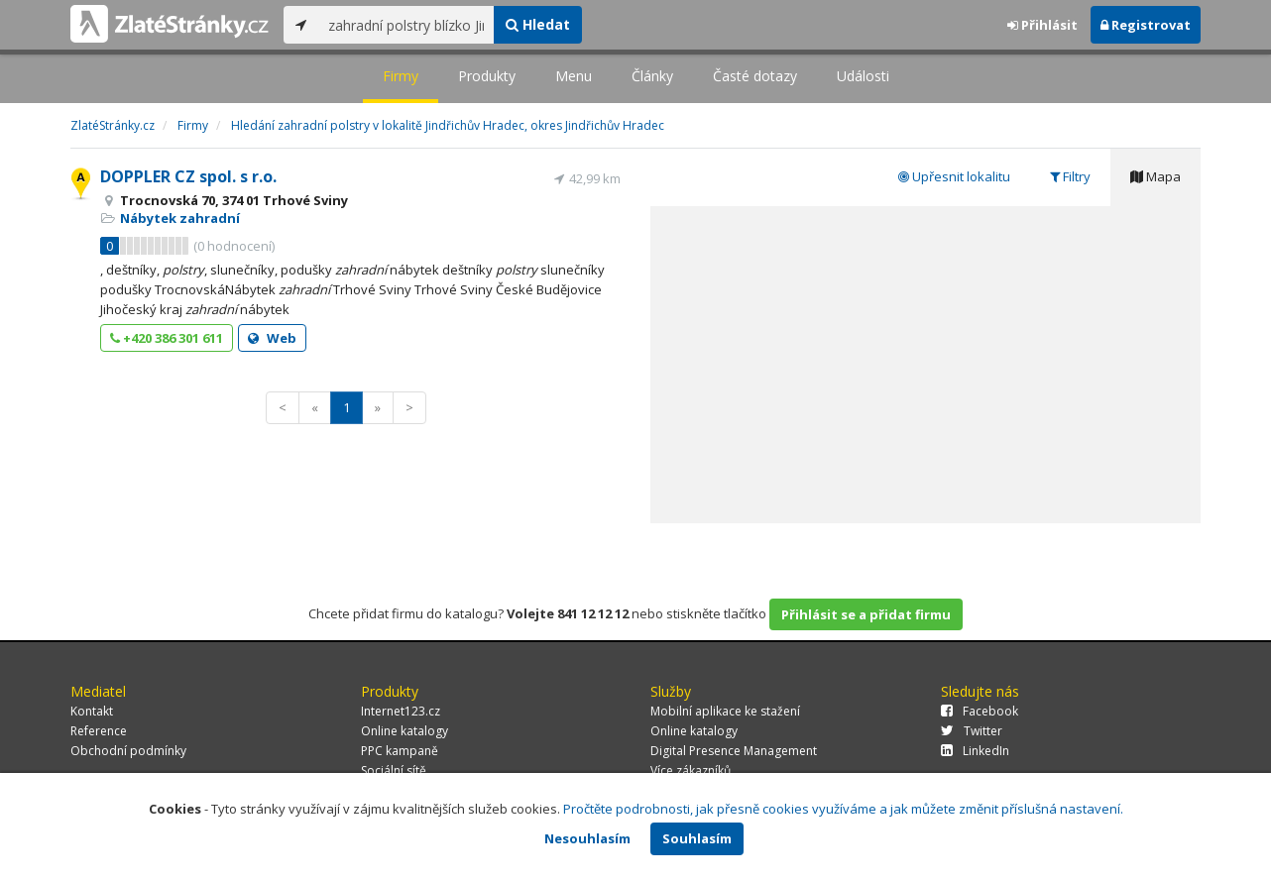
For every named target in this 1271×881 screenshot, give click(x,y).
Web (272, 338)
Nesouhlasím (587, 838)
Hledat (538, 24)
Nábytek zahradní (180, 218)
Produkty (487, 75)
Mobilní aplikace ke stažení (725, 711)
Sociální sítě (393, 770)
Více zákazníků (690, 770)
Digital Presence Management (733, 750)
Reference (98, 730)
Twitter (971, 730)
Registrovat (1145, 25)
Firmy (400, 75)
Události (863, 75)
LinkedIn (975, 750)
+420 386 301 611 (166, 338)
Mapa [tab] (1155, 176)
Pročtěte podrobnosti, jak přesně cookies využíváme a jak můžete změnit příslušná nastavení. (843, 809)
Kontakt (91, 711)
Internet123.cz (400, 711)
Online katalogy (404, 730)
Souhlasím (697, 838)
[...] (406, 25)
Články (652, 75)
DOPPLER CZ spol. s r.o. (188, 176)
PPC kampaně (399, 750)
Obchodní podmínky (128, 750)
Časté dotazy (755, 75)
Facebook (979, 711)
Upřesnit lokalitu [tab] (954, 176)
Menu (573, 75)
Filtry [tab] (1070, 176)
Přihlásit (1042, 25)
